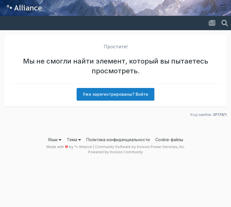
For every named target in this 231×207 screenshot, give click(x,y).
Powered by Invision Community (115, 152)
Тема (74, 139)
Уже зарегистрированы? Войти (115, 94)
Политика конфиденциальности (118, 139)
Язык (54, 139)
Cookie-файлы (169, 139)
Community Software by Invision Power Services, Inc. (140, 147)
